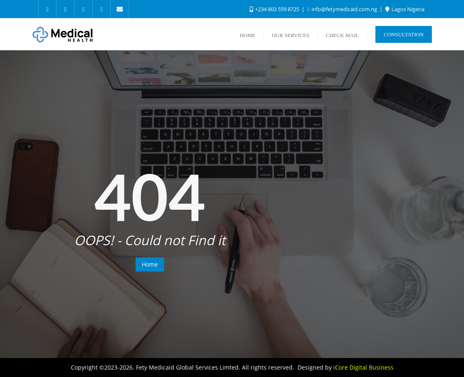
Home (150, 264)
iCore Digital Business (363, 367)
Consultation (404, 34)
